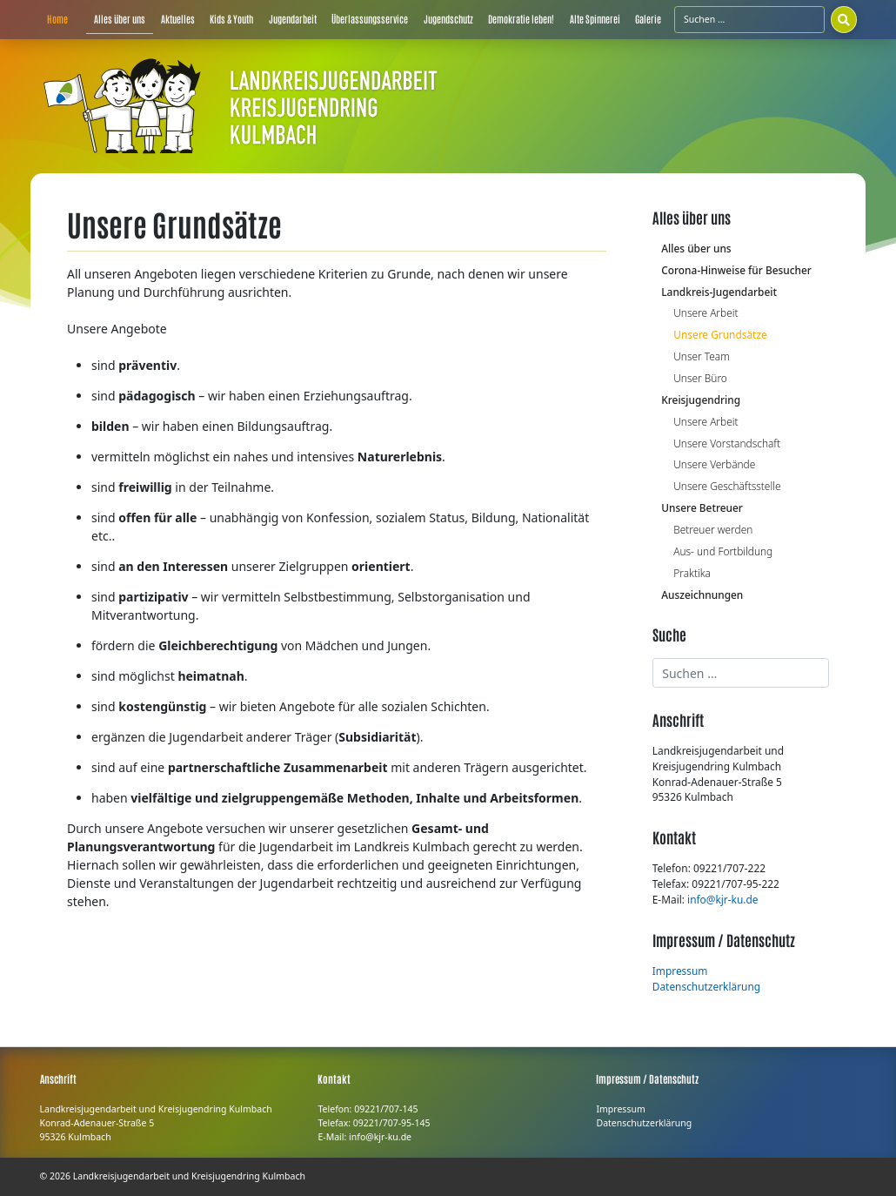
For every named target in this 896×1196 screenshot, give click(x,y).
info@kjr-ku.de (722, 899)
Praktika (692, 573)
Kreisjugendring (700, 400)
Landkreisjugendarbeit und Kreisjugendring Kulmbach (189, 1176)
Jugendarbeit (293, 18)
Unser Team (701, 356)
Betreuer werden (712, 529)
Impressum (680, 971)
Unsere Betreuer (702, 507)
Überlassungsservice (369, 18)
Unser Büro (700, 378)
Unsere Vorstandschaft (726, 443)
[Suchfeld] (749, 19)
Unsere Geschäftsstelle (726, 486)
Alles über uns (119, 18)
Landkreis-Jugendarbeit (719, 292)
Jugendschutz (448, 18)
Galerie (648, 18)
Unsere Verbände (714, 464)
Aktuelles (178, 18)
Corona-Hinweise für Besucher (736, 270)
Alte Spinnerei (595, 18)
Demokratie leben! (521, 18)
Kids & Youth (231, 18)
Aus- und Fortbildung (722, 551)
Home (57, 18)
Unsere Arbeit (705, 312)
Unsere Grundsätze (719, 334)
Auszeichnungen (702, 594)
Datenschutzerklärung (706, 986)
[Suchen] (844, 19)
